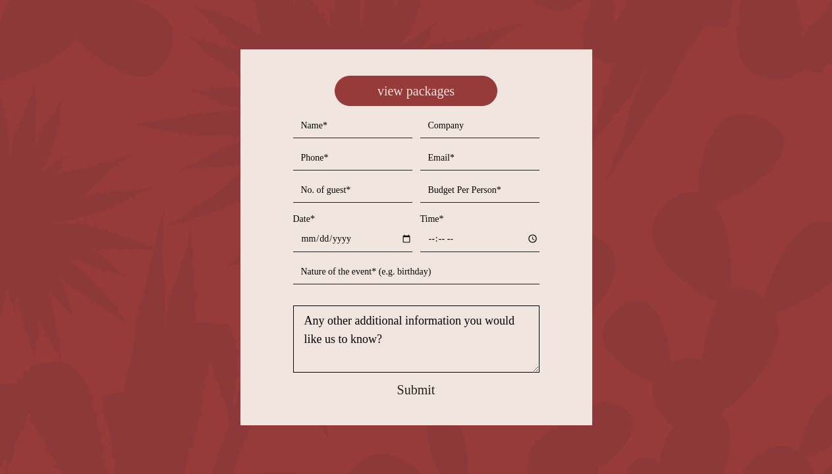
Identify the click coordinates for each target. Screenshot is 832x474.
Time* (432, 219)
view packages (416, 91)
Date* (304, 219)
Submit (416, 389)
